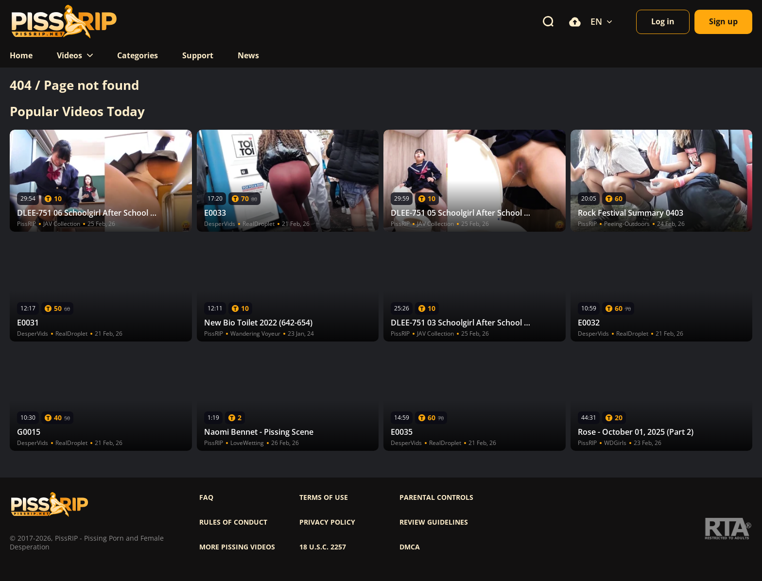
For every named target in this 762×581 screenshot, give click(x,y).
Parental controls (436, 497)
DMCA (409, 547)
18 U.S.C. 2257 (322, 547)
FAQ (206, 497)
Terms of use (323, 497)
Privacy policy (327, 522)
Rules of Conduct (233, 522)
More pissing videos (237, 547)
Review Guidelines (433, 522)
